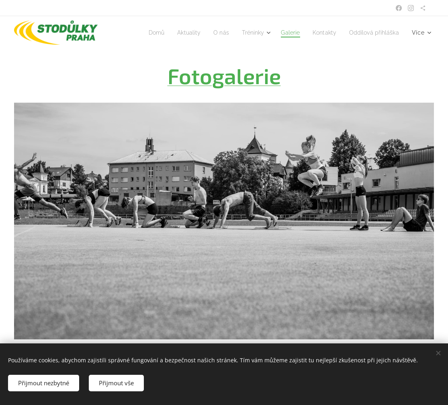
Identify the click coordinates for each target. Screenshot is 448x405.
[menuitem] (141, 33)
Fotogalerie (224, 76)
